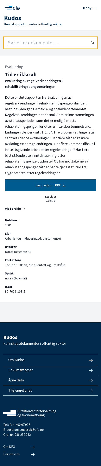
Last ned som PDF (50, 185)
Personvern (19, 454)
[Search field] (50, 42)
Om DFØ (19, 446)
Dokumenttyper (50, 370)
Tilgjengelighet (50, 390)
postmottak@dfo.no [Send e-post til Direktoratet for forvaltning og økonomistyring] (29, 429)
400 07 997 (23, 424)
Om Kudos (50, 359)
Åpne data (50, 380)
